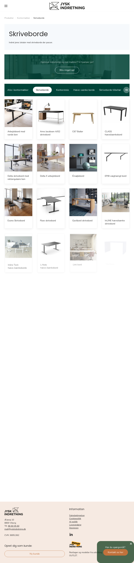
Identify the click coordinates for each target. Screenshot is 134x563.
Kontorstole (62, 90)
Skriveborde (42, 90)
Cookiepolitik (75, 518)
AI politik (73, 521)
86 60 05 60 (13, 526)
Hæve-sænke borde (84, 90)
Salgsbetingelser (77, 515)
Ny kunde (35, 553)
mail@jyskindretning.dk (15, 529)
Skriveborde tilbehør (110, 90)
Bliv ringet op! (67, 70)
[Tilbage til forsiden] (67, 6)
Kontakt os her (115, 552)
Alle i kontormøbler (17, 90)
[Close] (131, 543)
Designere (73, 528)
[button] (5, 6)
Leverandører (75, 524)
